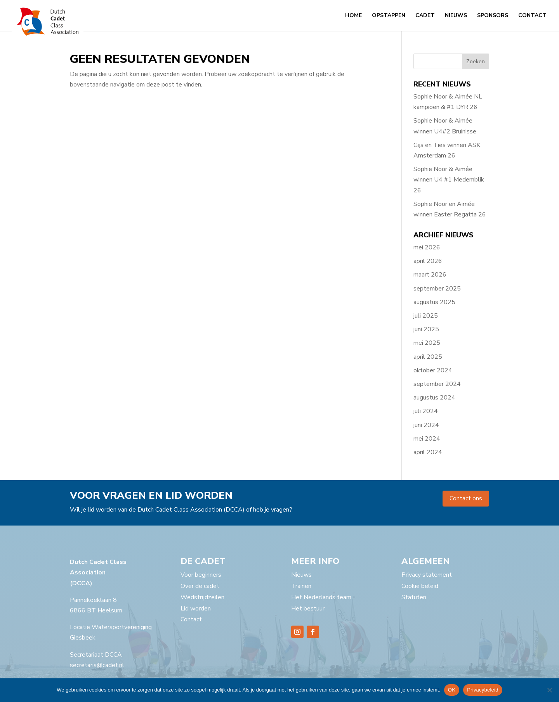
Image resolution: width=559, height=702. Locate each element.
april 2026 (427, 261)
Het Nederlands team (321, 597)
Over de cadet (200, 586)
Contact (532, 16)
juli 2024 (425, 411)
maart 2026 (429, 274)
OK (451, 690)
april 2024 (427, 452)
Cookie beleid (419, 586)
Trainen (301, 586)
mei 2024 (426, 438)
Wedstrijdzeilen (202, 597)
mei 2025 (426, 343)
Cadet (425, 16)
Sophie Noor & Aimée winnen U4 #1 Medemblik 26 (448, 179)
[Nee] (549, 690)
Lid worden (196, 608)
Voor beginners (201, 575)
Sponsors (492, 16)
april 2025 (427, 357)
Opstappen (388, 16)
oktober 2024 (432, 370)
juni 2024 (426, 425)
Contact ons (466, 498)
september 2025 (437, 288)
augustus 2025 (434, 302)
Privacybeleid (482, 690)
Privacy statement (426, 575)
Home (353, 16)
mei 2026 (426, 247)
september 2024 (437, 384)
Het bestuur (308, 608)
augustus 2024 (434, 397)
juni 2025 (426, 329)
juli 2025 (425, 315)
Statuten (413, 597)
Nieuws (456, 16)
